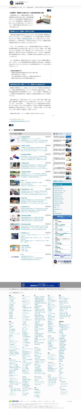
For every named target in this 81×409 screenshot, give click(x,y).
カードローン (11, 339)
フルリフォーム (13, 378)
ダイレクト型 (12, 298)
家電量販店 (36, 389)
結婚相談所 (50, 366)
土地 (20, 361)
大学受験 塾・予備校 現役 (39, 296)
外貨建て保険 (61, 353)
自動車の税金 (24, 198)
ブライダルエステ (51, 354)
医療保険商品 (61, 338)
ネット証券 (11, 323)
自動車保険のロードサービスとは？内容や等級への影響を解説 (33, 173)
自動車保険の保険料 (26, 136)
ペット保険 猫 (62, 336)
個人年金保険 (61, 358)
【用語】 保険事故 (25, 250)
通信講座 (36, 355)
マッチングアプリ (51, 371)
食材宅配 (24, 306)
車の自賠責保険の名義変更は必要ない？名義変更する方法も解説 (34, 164)
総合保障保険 (61, 356)
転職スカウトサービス (52, 306)
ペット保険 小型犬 (62, 335)
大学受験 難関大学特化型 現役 (40, 303)
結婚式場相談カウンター (53, 368)
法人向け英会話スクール (39, 371)
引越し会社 (24, 324)
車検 (23, 347)
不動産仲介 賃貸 (12, 370)
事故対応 (16, 130)
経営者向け (51, 345)
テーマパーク (50, 385)
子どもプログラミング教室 (39, 373)
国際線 (28, 385)
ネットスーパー (25, 312)
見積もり (22, 130)
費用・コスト (24, 180)
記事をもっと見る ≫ (58, 181)
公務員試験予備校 (38, 370)
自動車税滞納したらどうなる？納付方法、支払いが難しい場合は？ (34, 203)
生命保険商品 (61, 342)
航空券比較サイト (25, 381)
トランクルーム (25, 318)
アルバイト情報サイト (52, 301)
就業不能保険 (61, 350)
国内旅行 (25, 379)
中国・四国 (18, 390)
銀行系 (11, 341)
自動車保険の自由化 (27, 38)
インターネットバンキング (14, 333)
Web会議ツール (51, 342)
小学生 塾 (36, 332)
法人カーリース (51, 337)
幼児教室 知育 (37, 344)
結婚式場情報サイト (52, 370)
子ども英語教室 (37, 349)
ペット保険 (11, 310)
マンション (12, 361)
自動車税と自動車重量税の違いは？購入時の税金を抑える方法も (34, 199)
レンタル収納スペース (27, 319)
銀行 (11, 327)
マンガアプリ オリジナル (27, 362)
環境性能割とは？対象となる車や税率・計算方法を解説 (32, 201)
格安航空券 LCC (25, 384)
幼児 (36, 350)
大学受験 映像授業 (38, 306)
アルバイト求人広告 (52, 332)
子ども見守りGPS (26, 373)
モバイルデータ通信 (63, 299)
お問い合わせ (40, 401)
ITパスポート (41, 362)
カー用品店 (36, 395)
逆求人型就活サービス (52, 299)
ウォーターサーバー (26, 296)
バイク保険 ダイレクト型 (64, 327)
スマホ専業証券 (12, 329)
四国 (61, 309)
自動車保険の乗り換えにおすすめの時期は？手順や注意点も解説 (34, 191)
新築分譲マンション (13, 381)
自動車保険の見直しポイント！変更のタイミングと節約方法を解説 (34, 140)
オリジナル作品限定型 (27, 359)
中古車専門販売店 (26, 336)
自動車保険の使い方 (26, 206)
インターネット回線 (63, 312)
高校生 (36, 339)
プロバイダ (61, 304)
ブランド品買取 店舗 (26, 364)
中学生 (40, 339)
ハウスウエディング (52, 363)
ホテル (23, 391)
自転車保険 (11, 306)
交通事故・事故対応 (26, 145)
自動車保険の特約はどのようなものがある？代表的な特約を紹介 (34, 175)
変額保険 (61, 359)
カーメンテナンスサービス (27, 348)
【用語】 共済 (24, 249)
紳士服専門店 (37, 392)
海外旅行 (29, 379)
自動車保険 (11, 296)
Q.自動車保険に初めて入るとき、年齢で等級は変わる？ (32, 257)
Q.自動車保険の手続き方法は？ (27, 256)
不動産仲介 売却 (12, 360)
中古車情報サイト (25, 333)
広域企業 (61, 310)
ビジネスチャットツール (53, 340)
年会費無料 (12, 344)
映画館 (49, 376)
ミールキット (25, 309)
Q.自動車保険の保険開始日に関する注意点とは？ (31, 259)
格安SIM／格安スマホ (63, 301)
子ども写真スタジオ (26, 353)
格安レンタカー (25, 328)
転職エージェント (51, 307)
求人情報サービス (51, 319)
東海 (14, 367)
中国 (70, 307)
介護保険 (61, 355)
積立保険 (61, 361)
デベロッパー (12, 395)
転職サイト (50, 303)
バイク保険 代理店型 (63, 329)
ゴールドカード (13, 347)
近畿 (17, 367)
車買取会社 (24, 332)
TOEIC (36, 359)
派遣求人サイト (51, 318)
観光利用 (25, 394)
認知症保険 (61, 352)
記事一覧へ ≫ (68, 133)
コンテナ (25, 321)
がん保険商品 (61, 347)
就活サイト (50, 298)
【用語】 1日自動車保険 (26, 247)
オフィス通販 (25, 367)
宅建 (36, 358)
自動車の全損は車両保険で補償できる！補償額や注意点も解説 (33, 210)
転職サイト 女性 (51, 304)
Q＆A (23, 254)
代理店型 (11, 299)
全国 (55, 382)
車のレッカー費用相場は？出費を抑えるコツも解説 (31, 182)
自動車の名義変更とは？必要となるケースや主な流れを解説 (33, 166)
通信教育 (36, 338)
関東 (56, 377)
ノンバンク (15, 341)
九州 (20, 367)
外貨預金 (11, 335)
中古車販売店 (25, 335)
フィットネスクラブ (38, 378)
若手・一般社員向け (53, 348)
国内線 (24, 385)
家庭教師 (36, 341)
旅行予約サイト (25, 378)
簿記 (39, 358)
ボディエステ (50, 357)
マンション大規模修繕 (13, 369)
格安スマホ (66, 303)
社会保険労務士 (42, 359)
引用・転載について (47, 401)
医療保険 (11, 313)
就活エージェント (51, 296)
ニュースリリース (27, 401)
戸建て (16, 361)
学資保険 (11, 316)
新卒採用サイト (51, 324)
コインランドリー (25, 304)
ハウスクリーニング (26, 303)
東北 (12, 388)
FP (35, 356)
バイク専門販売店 (26, 342)
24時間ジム (36, 379)
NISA (10, 324)
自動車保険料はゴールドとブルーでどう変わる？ (31, 138)
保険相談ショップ (12, 318)
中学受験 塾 (36, 322)
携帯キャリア (61, 296)
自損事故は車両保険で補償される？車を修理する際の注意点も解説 (34, 208)
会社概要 (21, 401)
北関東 (15, 388)
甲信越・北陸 (41, 310)
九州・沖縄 (37, 313)
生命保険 (11, 312)
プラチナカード (64, 386)
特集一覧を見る (48, 136)
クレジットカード (12, 342)
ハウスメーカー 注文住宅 (13, 384)
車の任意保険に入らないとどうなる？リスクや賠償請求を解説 (33, 156)
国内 (24, 390)
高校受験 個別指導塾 (38, 315)
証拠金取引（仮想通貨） (15, 353)
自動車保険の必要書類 (26, 215)
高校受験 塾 (36, 307)
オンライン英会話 (38, 353)
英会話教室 (36, 352)
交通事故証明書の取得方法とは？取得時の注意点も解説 (32, 218)
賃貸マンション (12, 373)
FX (9, 338)
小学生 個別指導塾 (38, 335)
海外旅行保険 (11, 309)
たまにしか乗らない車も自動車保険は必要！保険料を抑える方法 (34, 194)
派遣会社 (49, 315)
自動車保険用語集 (25, 245)
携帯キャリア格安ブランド (64, 298)
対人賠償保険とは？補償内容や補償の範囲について (31, 176)
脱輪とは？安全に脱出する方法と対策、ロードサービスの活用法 (34, 150)
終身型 (61, 339)
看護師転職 (50, 309)
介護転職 (49, 310)
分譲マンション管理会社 (14, 366)
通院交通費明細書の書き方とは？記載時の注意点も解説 (32, 217)
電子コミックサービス (26, 356)
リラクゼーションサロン (39, 381)
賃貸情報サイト (12, 372)
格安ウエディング (51, 365)
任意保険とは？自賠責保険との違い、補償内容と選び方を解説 (33, 159)
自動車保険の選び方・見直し (27, 189)
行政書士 (37, 361)
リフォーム (11, 376)
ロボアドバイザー (12, 355)
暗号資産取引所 (12, 350)
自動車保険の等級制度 (26, 224)
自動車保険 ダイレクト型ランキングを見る (62, 256)
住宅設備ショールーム (13, 375)
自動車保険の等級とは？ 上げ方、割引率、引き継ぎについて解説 (34, 227)
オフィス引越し (25, 365)
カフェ (23, 350)
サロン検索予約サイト (52, 359)
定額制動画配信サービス (27, 351)
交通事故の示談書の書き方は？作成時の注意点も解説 (32, 220)
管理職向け (51, 346)
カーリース (24, 330)
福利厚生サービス (25, 370)
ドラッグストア (37, 390)
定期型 (64, 339)
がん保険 (11, 315)
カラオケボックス (51, 384)
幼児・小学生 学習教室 (39, 342)
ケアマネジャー (43, 361)
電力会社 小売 (25, 371)
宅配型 (24, 322)
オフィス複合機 (25, 368)
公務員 (36, 362)
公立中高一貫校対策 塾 (39, 328)
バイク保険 (11, 301)
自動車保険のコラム (26, 232)
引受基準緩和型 (63, 341)
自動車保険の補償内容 (26, 171)
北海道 (36, 309)
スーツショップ (37, 393)
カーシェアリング (25, 325)
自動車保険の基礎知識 (26, 154)
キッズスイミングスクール (39, 382)
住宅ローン (11, 336)
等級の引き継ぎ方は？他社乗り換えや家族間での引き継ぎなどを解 (34, 226)
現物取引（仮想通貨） (14, 352)
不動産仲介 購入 (12, 363)
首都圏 (11, 367)
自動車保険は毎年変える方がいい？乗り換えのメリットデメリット (34, 192)
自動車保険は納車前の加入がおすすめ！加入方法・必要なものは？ (34, 168)
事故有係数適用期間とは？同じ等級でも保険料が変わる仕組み (33, 229)
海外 (27, 390)
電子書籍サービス (25, 354)
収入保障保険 (62, 346)
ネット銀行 (11, 332)
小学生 (43, 339)
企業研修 (49, 343)
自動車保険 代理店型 (63, 326)
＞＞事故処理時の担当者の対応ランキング (19, 121)
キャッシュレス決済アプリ (14, 349)
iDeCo (60, 371)
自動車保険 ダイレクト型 (64, 217)
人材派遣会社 (50, 331)
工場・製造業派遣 (51, 316)
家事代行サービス (25, 301)
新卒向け (50, 349)
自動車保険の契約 (25, 163)
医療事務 (39, 356)
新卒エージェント (51, 326)
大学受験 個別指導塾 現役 (39, 299)
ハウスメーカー (13, 393)
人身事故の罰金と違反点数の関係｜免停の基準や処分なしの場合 (34, 147)
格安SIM (61, 303)
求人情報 (53, 401)
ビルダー (11, 387)
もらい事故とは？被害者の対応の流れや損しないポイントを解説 (34, 149)
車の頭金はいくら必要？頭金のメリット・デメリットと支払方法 (34, 185)
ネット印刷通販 (51, 338)
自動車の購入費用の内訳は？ (27, 184)
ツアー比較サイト (25, 387)
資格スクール (37, 364)
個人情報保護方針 (34, 401)
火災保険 (11, 307)
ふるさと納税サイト (26, 316)
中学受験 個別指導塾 (38, 325)
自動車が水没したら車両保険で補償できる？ (30, 211)
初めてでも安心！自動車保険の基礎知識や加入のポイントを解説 (34, 157)
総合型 (24, 358)
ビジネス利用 (26, 393)
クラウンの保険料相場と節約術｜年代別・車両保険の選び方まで (34, 142)
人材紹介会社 (50, 328)
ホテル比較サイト (25, 382)
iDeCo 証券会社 (12, 330)
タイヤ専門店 (37, 396)
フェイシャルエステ (52, 356)
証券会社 (11, 326)
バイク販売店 (25, 341)
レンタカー (24, 327)
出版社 (24, 361)
